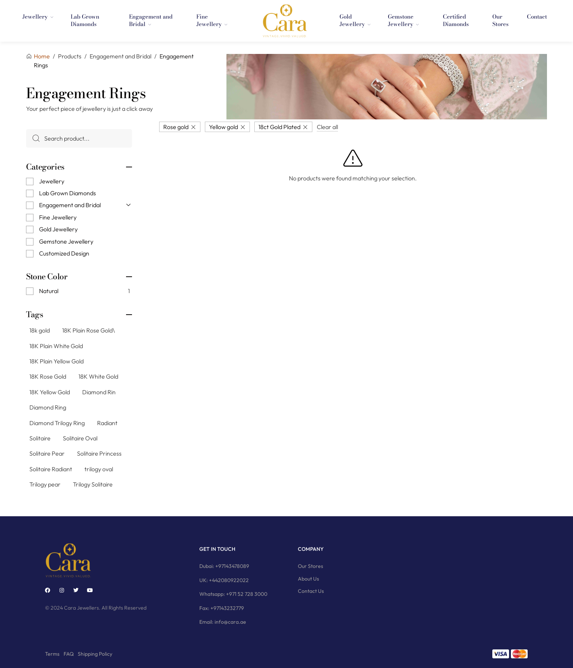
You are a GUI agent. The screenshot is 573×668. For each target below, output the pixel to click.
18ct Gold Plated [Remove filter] (279, 126)
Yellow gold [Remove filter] (223, 126)
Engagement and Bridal (70, 205)
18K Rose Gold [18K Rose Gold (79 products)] (47, 376)
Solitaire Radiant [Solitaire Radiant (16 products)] (50, 469)
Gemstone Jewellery (66, 241)
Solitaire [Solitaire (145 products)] (40, 438)
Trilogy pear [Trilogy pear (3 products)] (45, 484)
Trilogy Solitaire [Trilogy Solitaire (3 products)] (93, 484)
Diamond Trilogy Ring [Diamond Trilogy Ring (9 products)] (57, 422)
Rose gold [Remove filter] (176, 126)
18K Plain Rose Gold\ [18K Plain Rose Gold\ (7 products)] (88, 330)
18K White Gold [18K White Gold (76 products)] (98, 376)
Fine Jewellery (58, 217)
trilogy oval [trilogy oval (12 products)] (98, 469)
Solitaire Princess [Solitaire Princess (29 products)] (99, 453)
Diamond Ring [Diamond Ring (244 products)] (47, 407)
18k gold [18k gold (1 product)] (39, 330)
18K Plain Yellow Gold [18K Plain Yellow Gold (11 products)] (56, 361)
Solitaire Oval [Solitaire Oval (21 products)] (80, 438)
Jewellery (51, 180)
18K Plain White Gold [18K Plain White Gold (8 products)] (56, 345)
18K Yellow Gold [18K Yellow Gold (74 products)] (49, 392)
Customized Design (64, 253)
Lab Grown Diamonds (67, 193)
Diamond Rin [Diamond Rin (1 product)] (99, 392)
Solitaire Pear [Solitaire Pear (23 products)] (47, 453)
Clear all (327, 126)
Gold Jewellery (58, 229)
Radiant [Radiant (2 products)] (107, 422)
